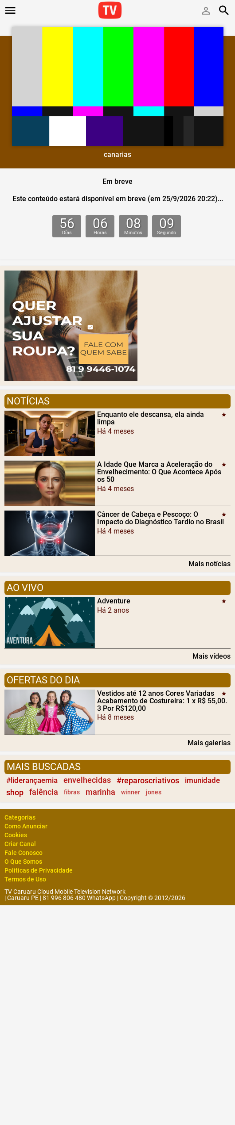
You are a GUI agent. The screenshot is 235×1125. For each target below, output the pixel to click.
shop (15, 792)
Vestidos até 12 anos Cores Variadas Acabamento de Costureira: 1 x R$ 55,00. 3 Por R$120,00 (162, 701)
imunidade (202, 780)
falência (43, 792)
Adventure (113, 601)
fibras (72, 792)
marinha (100, 792)
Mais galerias (209, 743)
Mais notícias (209, 564)
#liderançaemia (32, 780)
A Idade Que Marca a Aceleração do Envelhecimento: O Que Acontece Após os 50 (159, 472)
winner (130, 792)
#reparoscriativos (148, 780)
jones (153, 792)
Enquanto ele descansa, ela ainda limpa (150, 418)
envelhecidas (87, 780)
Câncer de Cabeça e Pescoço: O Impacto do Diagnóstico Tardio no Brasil (160, 518)
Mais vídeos (211, 656)
